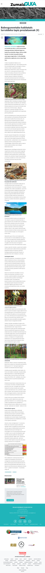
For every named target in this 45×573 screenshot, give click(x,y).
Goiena (20, 562)
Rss (40, 524)
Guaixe (35, 562)
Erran (38, 560)
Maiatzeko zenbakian (10, 46)
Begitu (33, 560)
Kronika (19, 563)
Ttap (27, 567)
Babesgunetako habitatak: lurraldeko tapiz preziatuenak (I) (20, 481)
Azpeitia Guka (13, 560)
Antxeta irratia (37, 559)
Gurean (22, 567)
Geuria (16, 562)
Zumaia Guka (30, 565)
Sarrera (23, 22)
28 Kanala (37, 565)
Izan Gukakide (10, 500)
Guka (40, 562)
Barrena (28, 560)
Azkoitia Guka (21, 560)
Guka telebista (6, 563)
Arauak (26, 524)
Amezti (25, 559)
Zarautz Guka (22, 565)
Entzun (40, 34)
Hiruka (13, 563)
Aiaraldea (6, 559)
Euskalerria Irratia (7, 562)
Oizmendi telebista (37, 563)
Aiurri (16, 559)
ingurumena (8, 472)
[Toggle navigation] (1, 4)
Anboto (30, 559)
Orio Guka (8, 565)
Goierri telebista (28, 562)
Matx (18, 567)
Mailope (24, 563)
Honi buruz (6, 524)
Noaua (29, 563)
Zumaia (14, 472)
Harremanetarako (34, 524)
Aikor (12, 559)
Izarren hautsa (22, 20)
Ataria (6, 560)
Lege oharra (13, 524)
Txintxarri (14, 565)
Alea (21, 559)
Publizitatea (20, 524)
